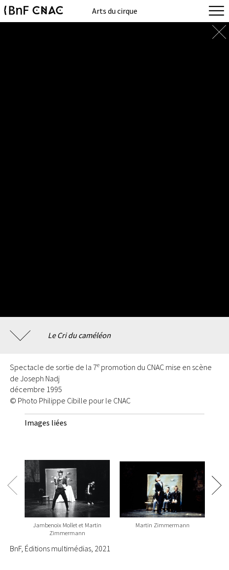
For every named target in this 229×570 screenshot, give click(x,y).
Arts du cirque (114, 11)
